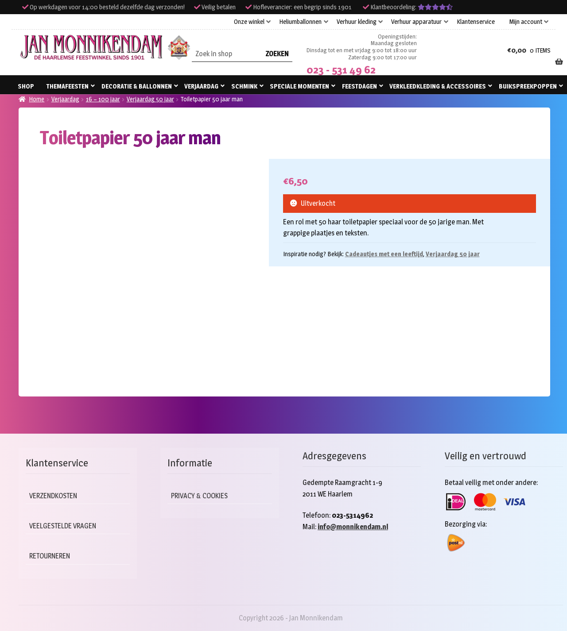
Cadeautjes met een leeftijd (384, 254)
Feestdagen (359, 86)
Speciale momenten (299, 86)
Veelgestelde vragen (64, 526)
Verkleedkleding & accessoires (437, 86)
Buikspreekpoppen (528, 86)
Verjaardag (201, 86)
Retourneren (51, 556)
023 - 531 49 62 (341, 69)
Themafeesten (68, 86)
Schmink (244, 86)
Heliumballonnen (300, 22)
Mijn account (525, 22)
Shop (26, 86)
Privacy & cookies (201, 496)
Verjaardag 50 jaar (150, 99)
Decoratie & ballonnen (136, 86)
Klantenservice (476, 22)
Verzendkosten (55, 496)
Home (36, 99)
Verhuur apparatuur (416, 22)
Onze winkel (249, 22)
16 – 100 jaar (103, 99)
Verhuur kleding (357, 22)
